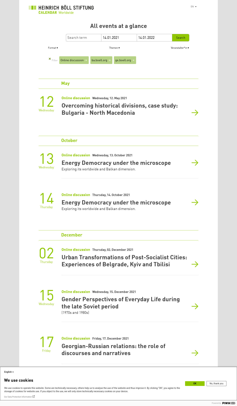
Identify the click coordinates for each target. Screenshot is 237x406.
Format (52, 48)
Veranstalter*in (179, 48)
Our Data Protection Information (18, 397)
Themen (113, 48)
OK (194, 383)
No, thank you (216, 383)
